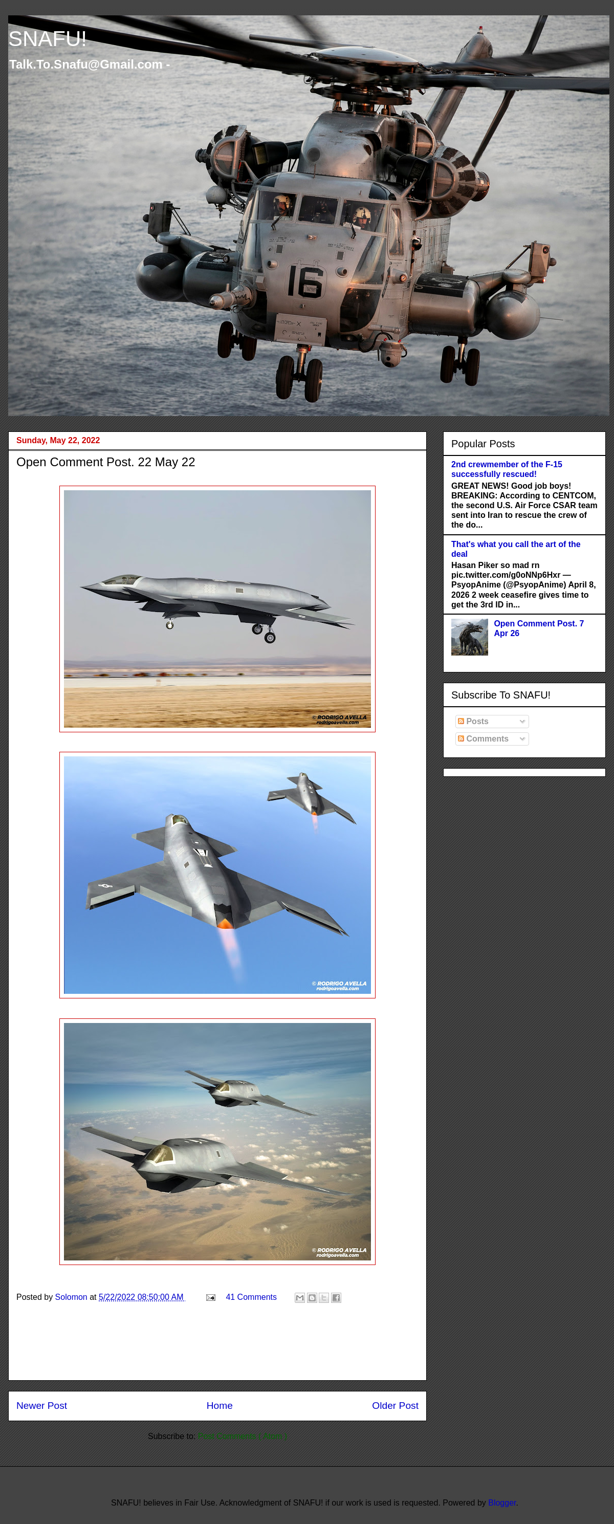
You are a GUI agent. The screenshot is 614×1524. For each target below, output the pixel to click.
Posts (473, 721)
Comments (483, 738)
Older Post (395, 1405)
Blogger (502, 1502)
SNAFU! (47, 39)
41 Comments (251, 1297)
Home (220, 1405)
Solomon (72, 1297)
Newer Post (41, 1405)
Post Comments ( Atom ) (242, 1436)
